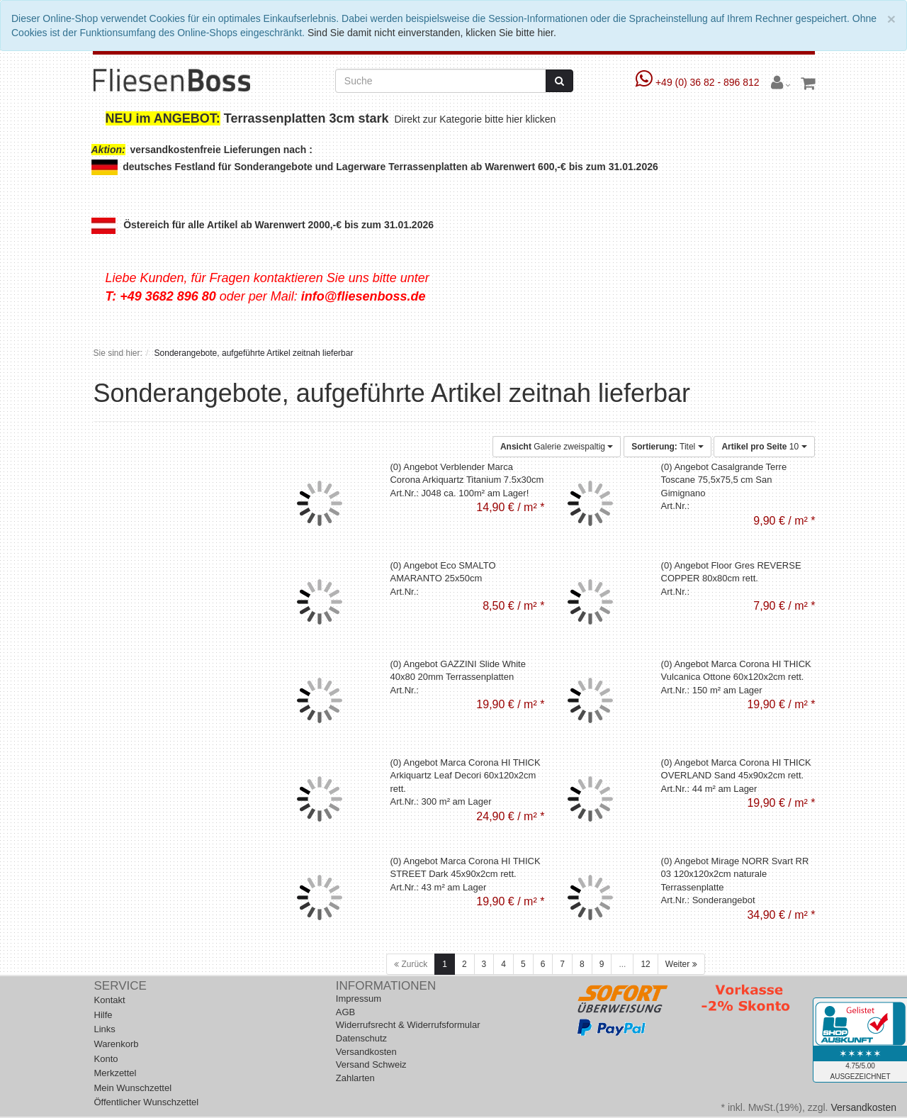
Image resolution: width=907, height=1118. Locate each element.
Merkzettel (115, 1073)
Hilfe (103, 1015)
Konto (106, 1058)
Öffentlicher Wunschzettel (146, 1102)
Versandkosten (366, 1051)
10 (763, 447)
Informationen (386, 986)
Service (120, 986)
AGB (345, 1012)
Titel (667, 447)
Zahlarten (355, 1078)
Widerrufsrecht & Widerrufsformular (408, 1024)
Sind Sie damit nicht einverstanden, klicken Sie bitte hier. (432, 32)
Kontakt (109, 1000)
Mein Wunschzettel (133, 1088)
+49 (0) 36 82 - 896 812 (699, 82)
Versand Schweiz (371, 1064)
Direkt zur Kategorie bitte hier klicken (477, 119)
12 (645, 964)
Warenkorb (116, 1044)
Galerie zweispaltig (556, 447)
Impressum (358, 998)
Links (105, 1029)
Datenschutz (361, 1038)
